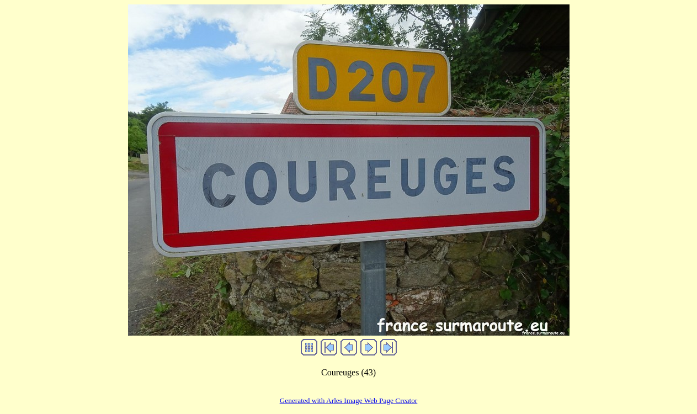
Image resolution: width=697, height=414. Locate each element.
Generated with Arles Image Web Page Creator (349, 400)
